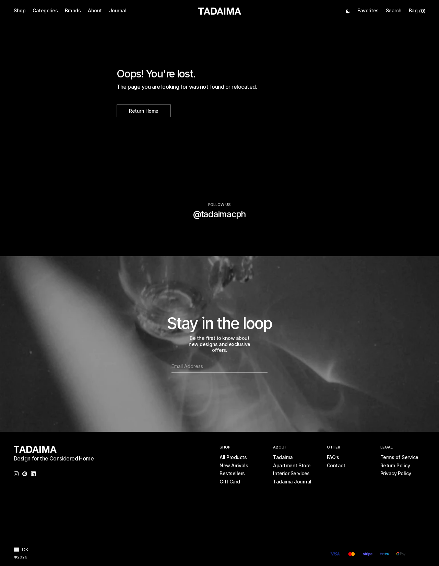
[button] (21, 549)
